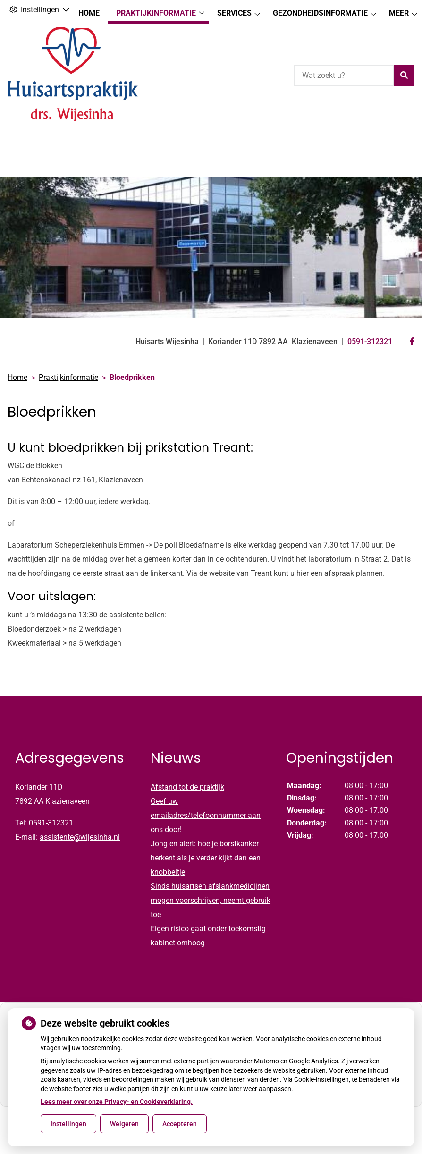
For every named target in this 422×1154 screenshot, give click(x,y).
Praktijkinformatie (156, 144)
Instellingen (68, 1124)
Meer (399, 144)
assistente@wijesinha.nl (80, 820)
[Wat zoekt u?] (344, 75)
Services (234, 144)
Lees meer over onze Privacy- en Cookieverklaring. (117, 1101)
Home (89, 144)
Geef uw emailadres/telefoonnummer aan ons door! (206, 798)
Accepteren (179, 1124)
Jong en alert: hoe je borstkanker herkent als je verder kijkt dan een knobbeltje (206, 841)
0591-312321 (51, 806)
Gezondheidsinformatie (320, 144)
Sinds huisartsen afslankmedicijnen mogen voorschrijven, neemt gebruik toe (210, 883)
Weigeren (124, 1124)
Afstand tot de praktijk (187, 770)
